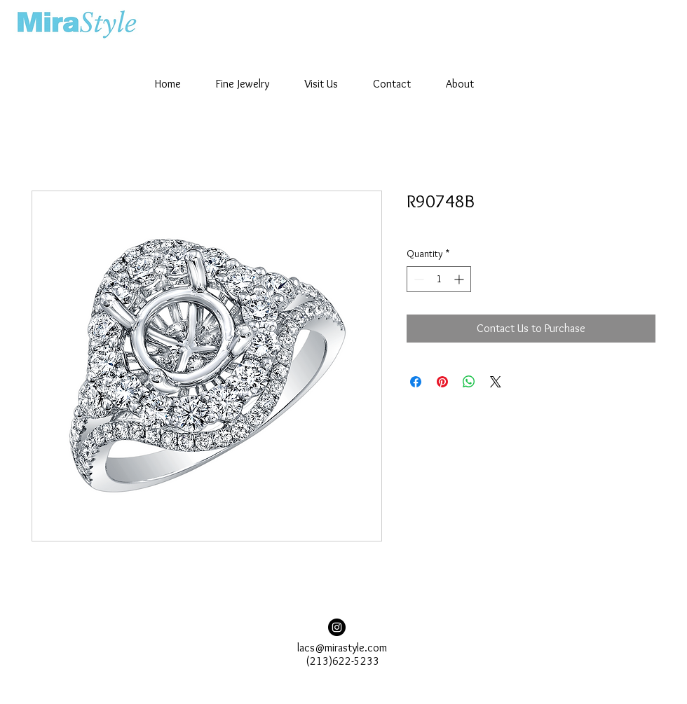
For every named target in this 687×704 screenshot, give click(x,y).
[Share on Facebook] (415, 381)
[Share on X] (495, 381)
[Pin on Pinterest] (442, 381)
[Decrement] (417, 279)
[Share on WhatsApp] (469, 381)
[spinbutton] (438, 279)
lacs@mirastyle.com (342, 647)
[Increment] (460, 279)
